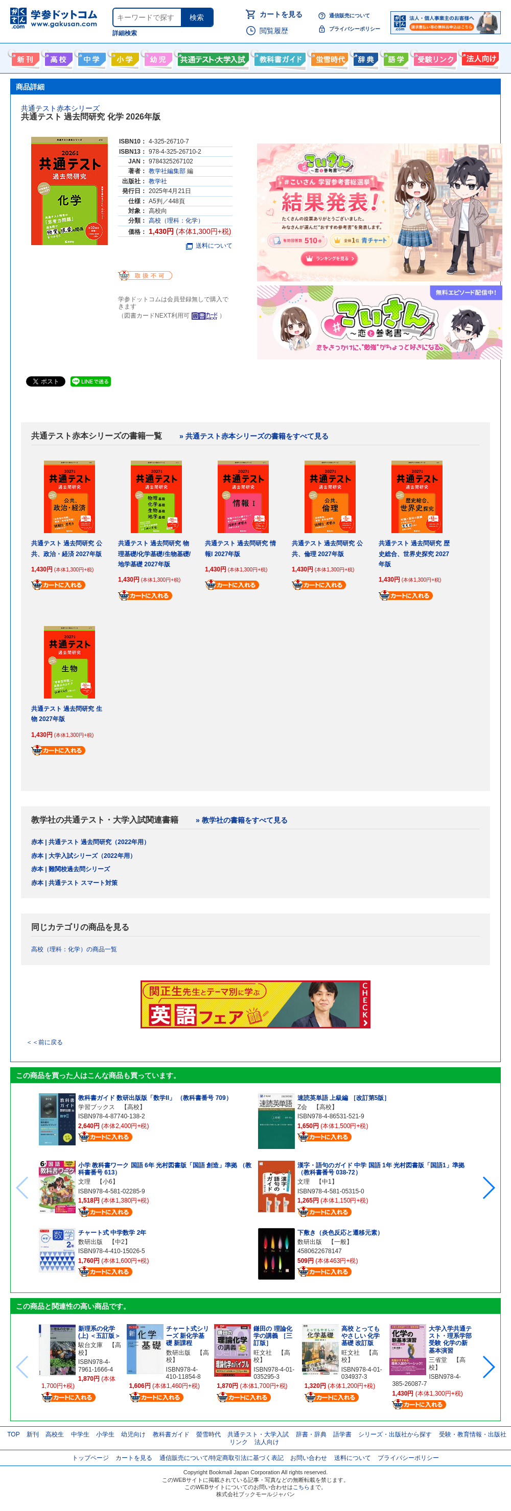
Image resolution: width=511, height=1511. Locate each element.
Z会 (302, 1107)
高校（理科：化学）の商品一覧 (74, 949)
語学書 (395, 57)
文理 (84, 1181)
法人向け (479, 57)
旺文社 (262, 1352)
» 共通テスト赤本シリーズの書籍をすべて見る (254, 436)
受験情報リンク (434, 57)
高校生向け (57, 57)
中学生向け (90, 57)
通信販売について (349, 15)
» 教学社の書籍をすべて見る (242, 820)
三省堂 (438, 1359)
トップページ (90, 1457)
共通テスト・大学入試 (212, 57)
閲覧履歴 (274, 31)
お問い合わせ (308, 1457)
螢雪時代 (328, 57)
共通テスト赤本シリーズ (60, 108)
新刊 (33, 1434)
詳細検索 (124, 33)
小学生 (105, 1434)
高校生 (54, 1434)
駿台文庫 (90, 1345)
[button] (488, 1188)
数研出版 (90, 1241)
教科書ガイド (278, 57)
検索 (197, 17)
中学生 (80, 1434)
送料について (209, 245)
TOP (13, 1434)
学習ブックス (96, 1107)
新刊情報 (24, 57)
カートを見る (281, 14)
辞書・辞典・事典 (365, 57)
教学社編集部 (167, 171)
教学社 (158, 181)
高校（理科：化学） (176, 220)
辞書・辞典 (311, 1434)
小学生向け (124, 57)
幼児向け (157, 57)
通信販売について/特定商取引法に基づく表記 (221, 1457)
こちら (301, 1487)
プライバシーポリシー (354, 29)
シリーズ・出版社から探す (395, 1434)
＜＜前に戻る (44, 1042)
